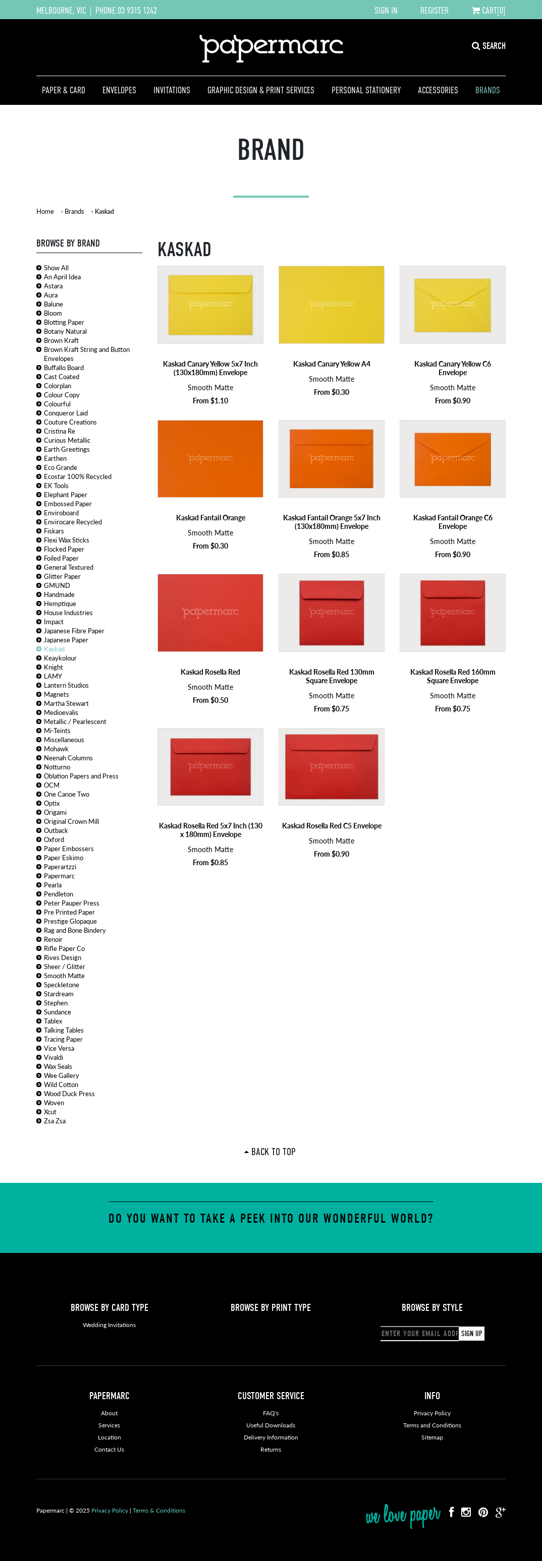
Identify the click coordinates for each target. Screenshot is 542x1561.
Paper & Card (63, 90)
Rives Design (62, 957)
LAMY (53, 676)
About (109, 1413)
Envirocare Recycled (73, 521)
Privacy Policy (432, 1413)
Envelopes (119, 90)
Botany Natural (65, 331)
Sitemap (432, 1437)
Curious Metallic (67, 440)
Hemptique (60, 603)
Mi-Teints (57, 730)
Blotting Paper (64, 322)
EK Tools (56, 485)
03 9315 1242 (137, 10)
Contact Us (109, 1449)
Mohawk (56, 748)
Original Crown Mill (71, 821)
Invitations (171, 90)
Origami (55, 812)
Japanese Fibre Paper (74, 630)
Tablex (53, 1021)
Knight (53, 667)
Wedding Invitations (109, 1324)
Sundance (57, 1011)
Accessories (438, 90)
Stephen (56, 1002)
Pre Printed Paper (69, 912)
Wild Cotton (61, 1084)
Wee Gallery (61, 1075)
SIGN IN (386, 10)
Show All (56, 267)
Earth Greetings (67, 449)
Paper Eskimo (63, 857)
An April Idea (62, 276)
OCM (52, 785)
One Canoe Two (66, 794)
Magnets (56, 694)
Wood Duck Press (69, 1093)
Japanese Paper (66, 639)
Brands (487, 90)
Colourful (57, 403)
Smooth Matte (64, 975)
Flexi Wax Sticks (66, 540)
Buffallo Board (64, 367)
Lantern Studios (66, 685)
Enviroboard (61, 512)
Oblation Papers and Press (81, 776)
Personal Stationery (366, 90)
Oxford (54, 839)
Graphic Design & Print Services (260, 90)
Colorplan (57, 385)
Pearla (53, 884)
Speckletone (61, 984)
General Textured (68, 567)
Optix (52, 803)
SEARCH (489, 46)
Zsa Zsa (55, 1120)
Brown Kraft (61, 340)
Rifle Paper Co (64, 948)
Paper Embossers (69, 848)
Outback (56, 830)
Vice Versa (59, 1048)
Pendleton (58, 893)
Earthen (55, 458)
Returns (270, 1449)
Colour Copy (62, 394)
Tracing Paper (63, 1039)
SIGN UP (471, 1333)
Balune (53, 304)
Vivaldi (53, 1057)
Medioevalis (61, 712)
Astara (53, 285)
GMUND (57, 585)
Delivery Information (271, 1437)
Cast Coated (61, 376)
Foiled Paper (61, 558)
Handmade (59, 594)
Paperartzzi (60, 866)
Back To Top (273, 1152)
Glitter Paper (62, 576)
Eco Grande (60, 467)
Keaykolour (60, 658)
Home (45, 211)
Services (109, 1425)
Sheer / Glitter (64, 966)
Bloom (53, 313)
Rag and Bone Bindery (75, 930)
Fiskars (54, 530)
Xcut (50, 1111)
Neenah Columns (68, 757)
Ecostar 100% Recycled (78, 476)
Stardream (59, 993)
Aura (51, 294)
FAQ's (271, 1413)
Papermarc (59, 875)
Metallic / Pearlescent (75, 721)
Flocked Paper (64, 549)
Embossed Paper (68, 503)
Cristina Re (59, 431)
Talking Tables (64, 1030)
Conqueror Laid (66, 412)
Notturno (57, 766)
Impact (54, 621)
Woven (54, 1102)
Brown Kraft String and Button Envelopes (87, 353)
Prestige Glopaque (70, 921)
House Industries (68, 612)
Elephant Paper (65, 494)
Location (109, 1437)
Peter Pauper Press (71, 903)
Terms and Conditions (432, 1425)
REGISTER (434, 10)
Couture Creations (70, 422)
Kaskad (54, 648)
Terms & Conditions (159, 1510)
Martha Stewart (66, 703)
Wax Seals (58, 1066)
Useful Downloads (270, 1425)
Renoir (53, 939)
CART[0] (488, 10)
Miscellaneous (64, 739)
